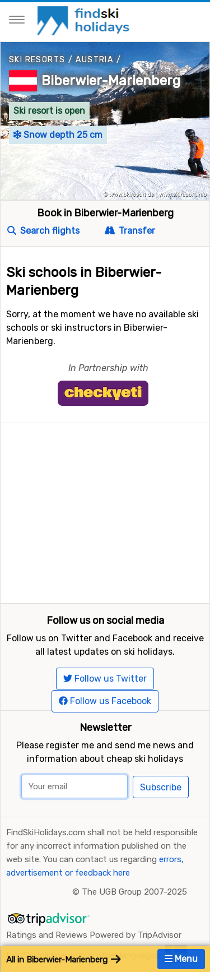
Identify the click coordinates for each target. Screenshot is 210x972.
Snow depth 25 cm (57, 134)
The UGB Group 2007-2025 (134, 892)
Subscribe (160, 787)
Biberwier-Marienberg (110, 81)
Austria (94, 59)
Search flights (43, 230)
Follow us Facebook (105, 701)
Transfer (130, 230)
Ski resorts (37, 59)
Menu (181, 959)
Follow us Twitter (105, 678)
